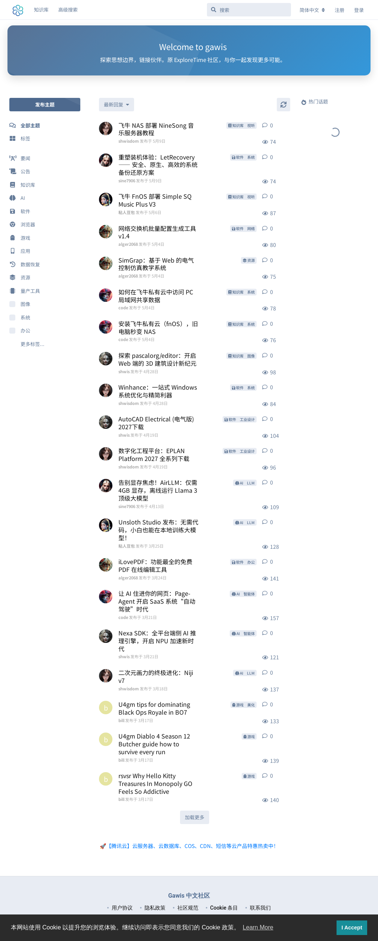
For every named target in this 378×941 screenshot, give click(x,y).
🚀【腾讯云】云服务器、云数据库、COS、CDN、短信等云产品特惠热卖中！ (189, 845)
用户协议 (122, 908)
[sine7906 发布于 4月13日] (105, 485)
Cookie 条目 (224, 908)
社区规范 (187, 908)
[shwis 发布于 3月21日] (105, 636)
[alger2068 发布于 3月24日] (105, 565)
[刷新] (283, 104)
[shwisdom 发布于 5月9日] (105, 128)
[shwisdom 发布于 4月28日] (105, 390)
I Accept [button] (351, 928)
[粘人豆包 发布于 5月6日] (105, 199)
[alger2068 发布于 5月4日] (105, 231)
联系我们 (260, 908)
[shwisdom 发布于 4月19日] (105, 454)
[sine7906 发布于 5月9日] (105, 160)
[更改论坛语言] (312, 10)
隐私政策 (155, 908)
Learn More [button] (258, 927)
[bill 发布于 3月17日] (105, 707)
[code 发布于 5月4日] (105, 295)
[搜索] (249, 9)
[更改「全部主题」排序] (116, 104)
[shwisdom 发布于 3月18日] (105, 675)
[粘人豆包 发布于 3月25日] (105, 525)
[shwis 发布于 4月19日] (105, 422)
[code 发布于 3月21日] (105, 596)
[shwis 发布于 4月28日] (105, 358)
